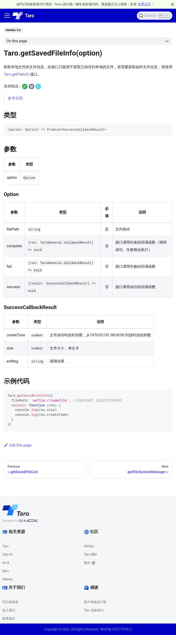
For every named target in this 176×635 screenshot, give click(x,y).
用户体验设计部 (95, 602)
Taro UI (7, 554)
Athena (7, 579)
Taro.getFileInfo (16, 74)
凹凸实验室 (10, 602)
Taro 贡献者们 (94, 610)
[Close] (172, 4)
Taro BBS (90, 554)
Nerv (5, 571)
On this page (17, 41)
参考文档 (15, 98)
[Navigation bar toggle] (7, 15)
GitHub (89, 546)
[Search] (154, 15)
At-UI (5, 563)
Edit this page (17, 445)
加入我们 (8, 610)
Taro (5, 546)
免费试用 (144, 4)
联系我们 (8, 618)
